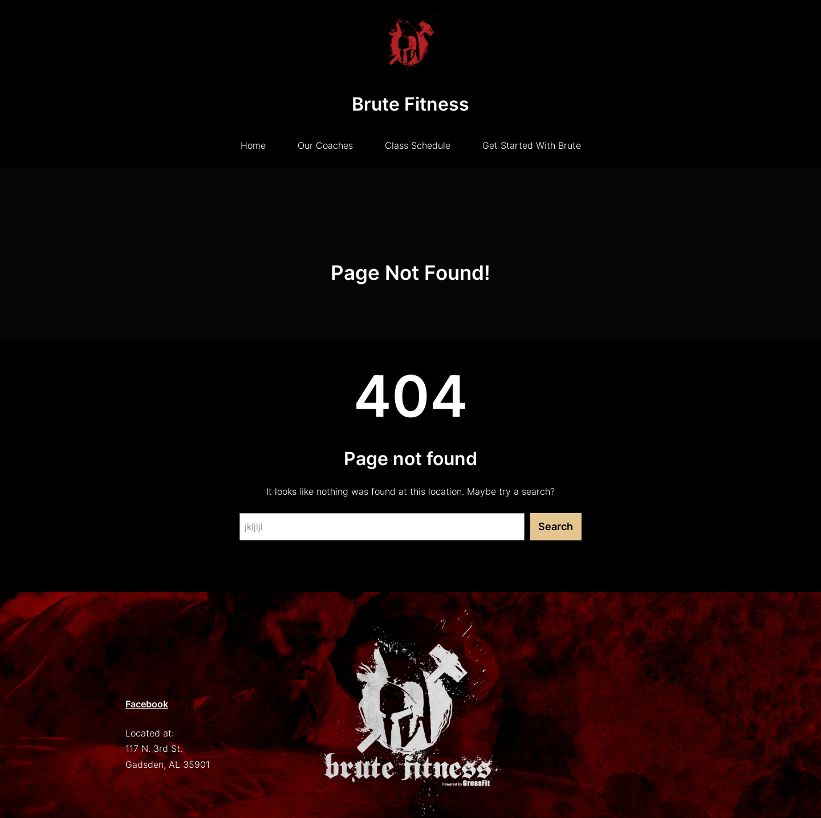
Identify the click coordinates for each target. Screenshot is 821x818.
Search (555, 526)
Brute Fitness (410, 104)
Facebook (146, 704)
